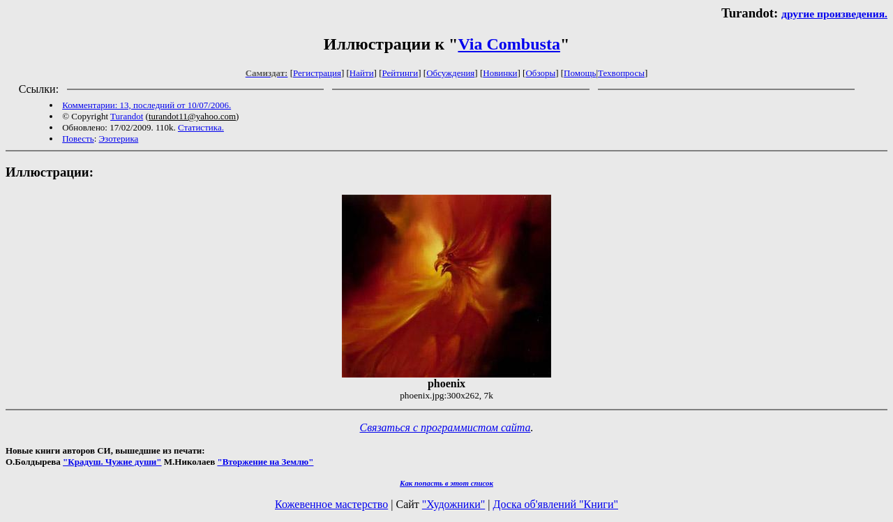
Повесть (77, 138)
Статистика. (201, 127)
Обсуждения (450, 73)
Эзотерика (119, 138)
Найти (362, 73)
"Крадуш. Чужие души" (112, 461)
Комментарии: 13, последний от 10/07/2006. (146, 105)
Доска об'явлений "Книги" (555, 504)
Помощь (580, 73)
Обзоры (540, 73)
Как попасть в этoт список (446, 483)
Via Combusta (509, 44)
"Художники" (453, 504)
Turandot (126, 116)
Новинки (500, 73)
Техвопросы (621, 73)
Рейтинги (400, 73)
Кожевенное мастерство (331, 504)
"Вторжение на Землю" (265, 461)
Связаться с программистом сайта (445, 427)
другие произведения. (834, 14)
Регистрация (317, 73)
